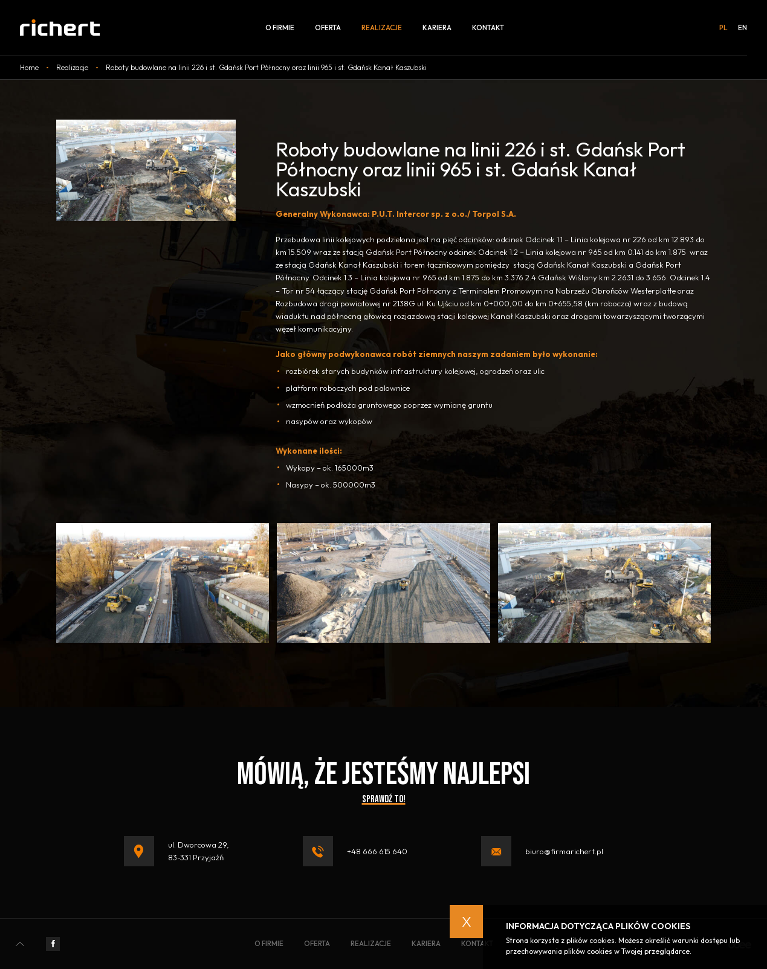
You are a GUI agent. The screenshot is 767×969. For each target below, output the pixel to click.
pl (723, 27)
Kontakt (488, 27)
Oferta (328, 27)
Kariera (436, 27)
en (742, 27)
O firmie (279, 27)
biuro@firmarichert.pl (564, 851)
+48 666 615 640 (377, 851)
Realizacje (381, 27)
